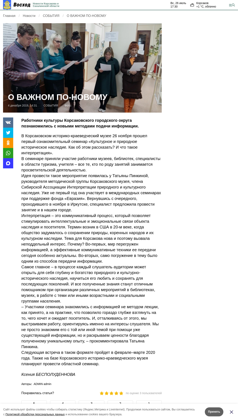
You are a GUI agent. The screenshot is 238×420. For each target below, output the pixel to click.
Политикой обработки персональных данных (35, 414)
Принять (214, 411)
